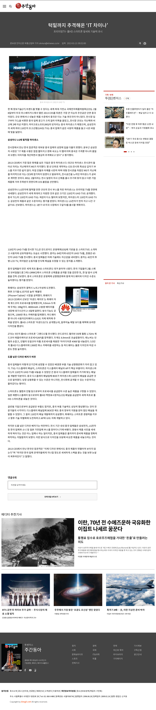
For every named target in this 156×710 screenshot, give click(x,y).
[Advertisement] (46, 227)
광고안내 (138, 654)
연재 (115, 646)
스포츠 (75, 658)
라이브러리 (118, 654)
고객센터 (48, 691)
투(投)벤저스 (113, 98)
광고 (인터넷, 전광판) (26, 691)
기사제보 (138, 646)
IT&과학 (96, 654)
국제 (94, 650)
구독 (127, 98)
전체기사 (76, 663)
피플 (94, 658)
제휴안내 (40, 691)
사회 (74, 650)
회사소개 (13, 691)
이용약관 (56, 691)
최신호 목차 (118, 650)
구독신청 (138, 650)
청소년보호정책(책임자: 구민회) (89, 691)
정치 (74, 646)
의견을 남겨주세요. (18, 485)
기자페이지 (118, 658)
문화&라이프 (77, 654)
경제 (94, 646)
